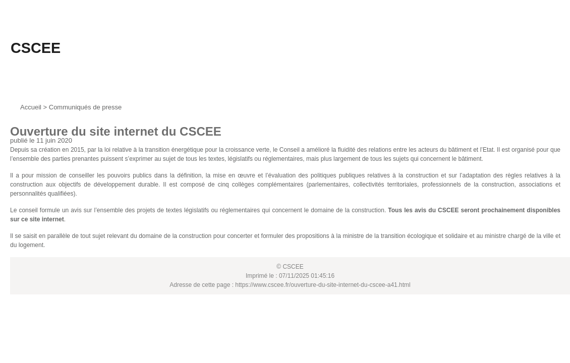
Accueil (30, 107)
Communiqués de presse (85, 107)
